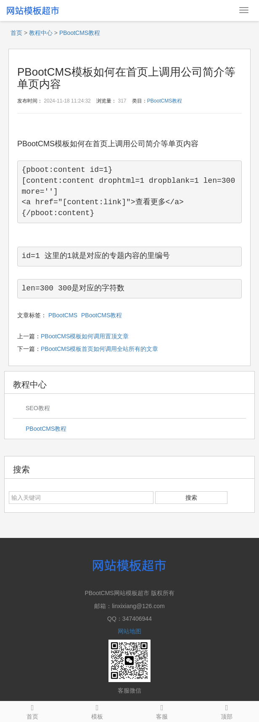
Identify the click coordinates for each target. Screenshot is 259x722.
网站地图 (129, 631)
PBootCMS (62, 315)
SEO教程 (38, 408)
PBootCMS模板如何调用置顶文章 (85, 336)
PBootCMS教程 (79, 32)
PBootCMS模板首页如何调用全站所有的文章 (99, 348)
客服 (162, 710)
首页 (16, 32)
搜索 (191, 497)
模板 (97, 710)
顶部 (226, 710)
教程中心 (41, 32)
